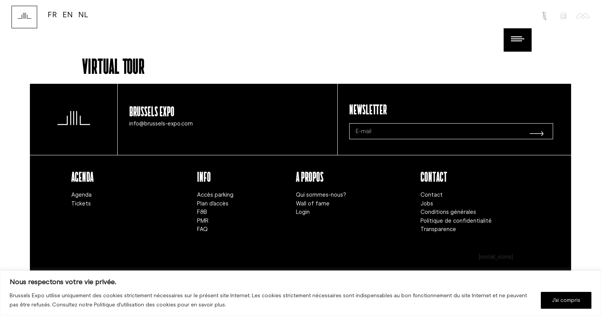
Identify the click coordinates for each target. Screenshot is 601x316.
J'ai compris (566, 300)
